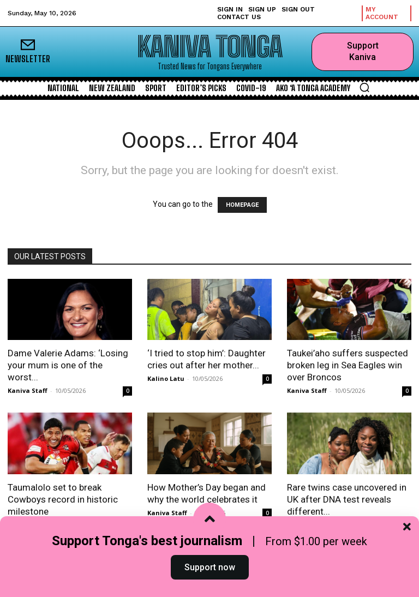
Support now (209, 571)
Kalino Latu (165, 378)
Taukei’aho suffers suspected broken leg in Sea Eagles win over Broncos (347, 365)
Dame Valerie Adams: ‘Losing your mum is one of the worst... (68, 365)
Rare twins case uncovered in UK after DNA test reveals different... (346, 499)
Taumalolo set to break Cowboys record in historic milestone (63, 499)
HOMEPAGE (242, 204)
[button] (364, 87)
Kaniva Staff (27, 390)
